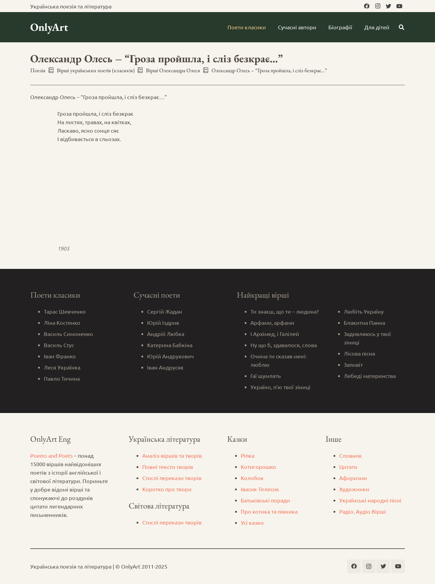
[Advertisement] (217, 193)
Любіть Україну (364, 311)
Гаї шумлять (265, 376)
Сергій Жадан (164, 311)
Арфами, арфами (272, 322)
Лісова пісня (359, 353)
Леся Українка (62, 367)
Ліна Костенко (62, 322)
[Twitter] (388, 6)
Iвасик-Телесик (260, 489)
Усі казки (252, 522)
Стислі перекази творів (171, 478)
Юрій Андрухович (170, 356)
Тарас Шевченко (65, 311)
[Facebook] (366, 6)
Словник (350, 455)
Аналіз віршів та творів (172, 455)
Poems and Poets (51, 455)
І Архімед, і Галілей (274, 334)
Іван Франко (60, 356)
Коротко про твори (167, 489)
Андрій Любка (165, 334)
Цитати (348, 466)
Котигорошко (258, 466)
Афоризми (353, 478)
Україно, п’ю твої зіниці (280, 387)
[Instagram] (377, 6)
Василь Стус (59, 345)
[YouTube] (399, 6)
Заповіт (353, 364)
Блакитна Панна (364, 322)
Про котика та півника (269, 511)
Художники (354, 489)
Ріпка (247, 455)
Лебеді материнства (370, 376)
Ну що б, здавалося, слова (283, 345)
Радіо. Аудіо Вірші (362, 511)
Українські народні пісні (370, 500)
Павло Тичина (62, 378)
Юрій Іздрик (163, 322)
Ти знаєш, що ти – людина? (284, 311)
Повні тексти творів (167, 466)
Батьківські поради (265, 500)
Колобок (252, 478)
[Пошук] (401, 27)
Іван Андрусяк (165, 367)
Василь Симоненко (68, 334)
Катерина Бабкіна (169, 345)
